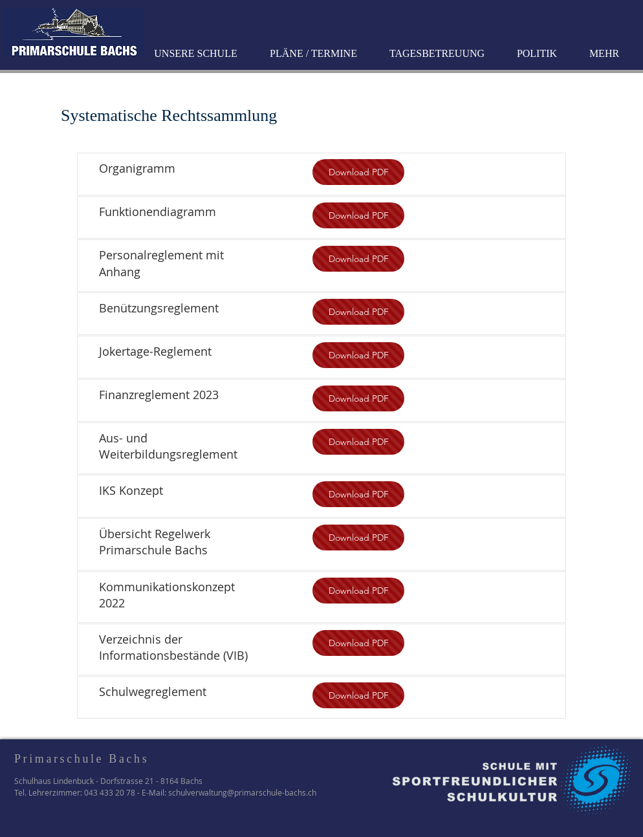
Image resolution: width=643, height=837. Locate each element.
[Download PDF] (358, 172)
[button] (197, 53)
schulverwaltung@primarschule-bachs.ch (242, 792)
